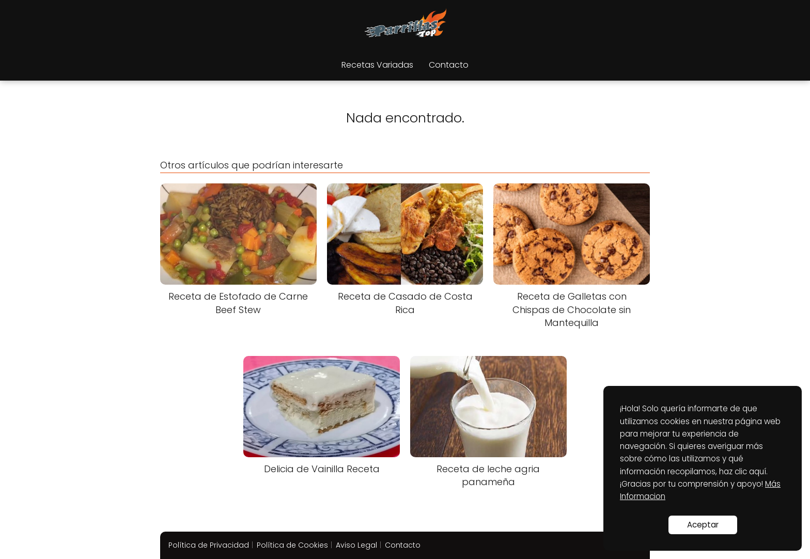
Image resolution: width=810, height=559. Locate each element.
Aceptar (703, 524)
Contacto (449, 65)
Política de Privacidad (208, 545)
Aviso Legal (356, 545)
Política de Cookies (292, 545)
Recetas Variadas (377, 65)
